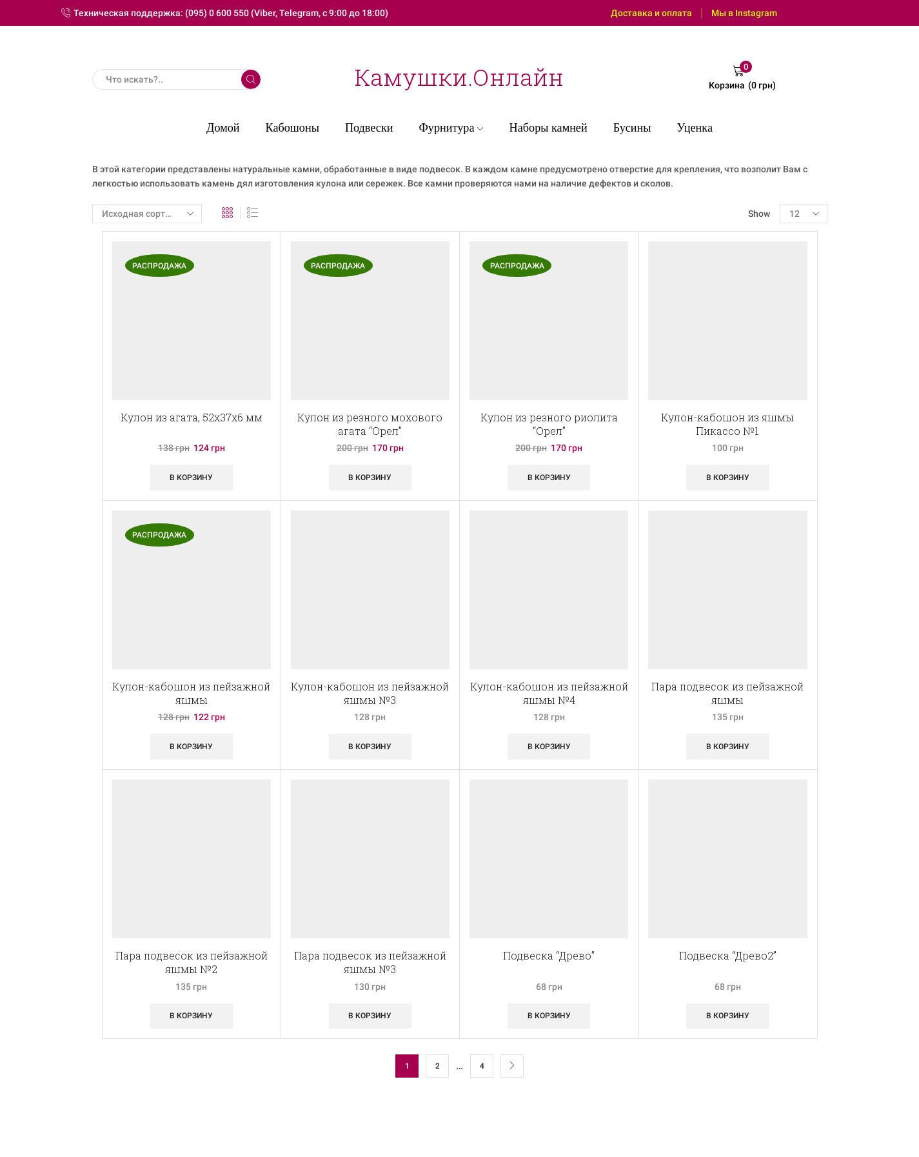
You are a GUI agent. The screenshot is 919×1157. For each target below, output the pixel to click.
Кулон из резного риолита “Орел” (549, 424)
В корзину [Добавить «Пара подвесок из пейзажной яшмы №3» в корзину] (369, 1015)
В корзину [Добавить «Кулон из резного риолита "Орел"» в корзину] (549, 477)
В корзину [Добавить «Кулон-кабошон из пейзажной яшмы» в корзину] (191, 746)
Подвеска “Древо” (549, 955)
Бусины (632, 127)
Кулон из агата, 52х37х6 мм (191, 417)
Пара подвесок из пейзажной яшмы (727, 693)
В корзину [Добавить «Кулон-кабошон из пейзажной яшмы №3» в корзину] (369, 746)
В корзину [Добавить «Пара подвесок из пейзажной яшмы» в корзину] (727, 746)
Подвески (369, 127)
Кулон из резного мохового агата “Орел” (369, 424)
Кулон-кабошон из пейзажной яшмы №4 (549, 693)
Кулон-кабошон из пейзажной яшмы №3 (370, 693)
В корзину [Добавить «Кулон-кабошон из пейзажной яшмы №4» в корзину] (549, 746)
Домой (223, 127)
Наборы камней (548, 127)
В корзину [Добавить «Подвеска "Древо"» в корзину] (549, 1015)
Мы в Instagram (744, 13)
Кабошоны (292, 127)
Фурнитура (451, 127)
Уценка (695, 127)
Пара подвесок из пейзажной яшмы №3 (370, 962)
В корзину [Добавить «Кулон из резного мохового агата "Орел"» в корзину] (369, 477)
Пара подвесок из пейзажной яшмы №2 (191, 962)
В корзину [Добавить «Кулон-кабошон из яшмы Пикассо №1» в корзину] (727, 477)
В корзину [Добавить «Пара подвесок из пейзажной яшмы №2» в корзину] (191, 1015)
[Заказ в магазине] (147, 213)
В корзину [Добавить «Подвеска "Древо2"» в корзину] (727, 1015)
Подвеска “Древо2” (727, 955)
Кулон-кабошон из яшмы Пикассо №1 (727, 424)
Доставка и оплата (651, 13)
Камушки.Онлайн (459, 76)
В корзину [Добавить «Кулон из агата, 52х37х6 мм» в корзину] (191, 477)
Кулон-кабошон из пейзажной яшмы (191, 693)
